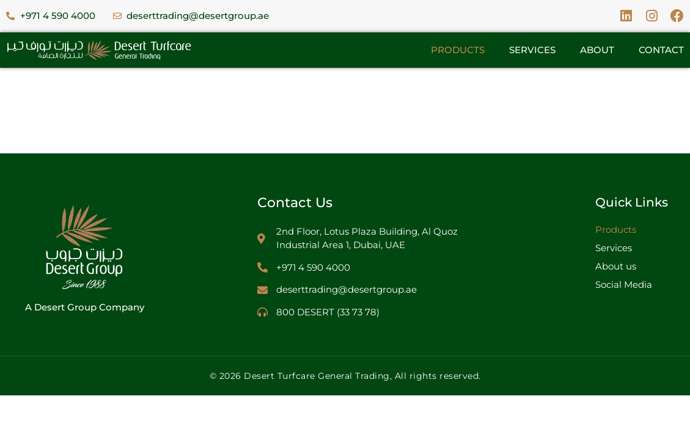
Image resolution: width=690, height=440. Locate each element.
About (597, 50)
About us (615, 266)
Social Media (623, 284)
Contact (661, 50)
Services (532, 50)
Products (458, 50)
